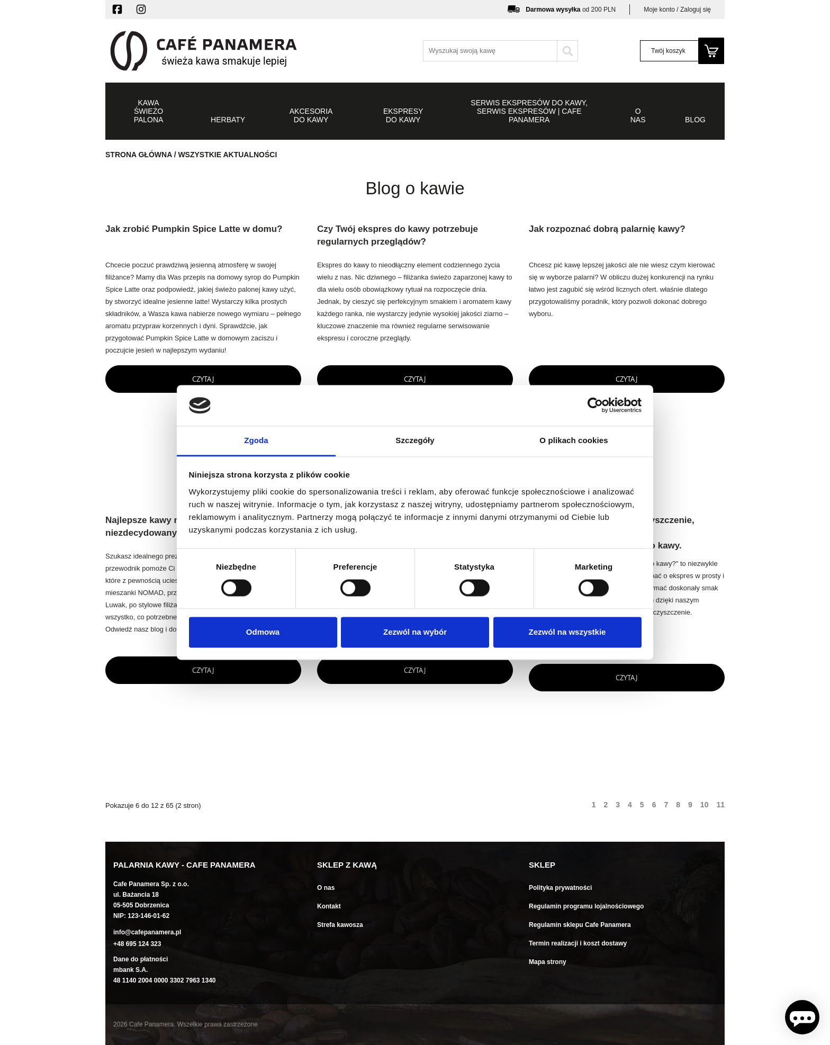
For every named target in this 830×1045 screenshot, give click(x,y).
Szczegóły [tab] (414, 440)
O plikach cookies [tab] (573, 440)
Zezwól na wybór (415, 631)
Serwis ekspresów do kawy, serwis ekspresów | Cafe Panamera (529, 111)
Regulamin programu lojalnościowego (586, 906)
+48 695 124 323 (137, 944)
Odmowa (262, 631)
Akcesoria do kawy (311, 115)
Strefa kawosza (340, 925)
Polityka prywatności (560, 887)
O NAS (638, 115)
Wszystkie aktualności (227, 154)
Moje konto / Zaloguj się (677, 9)
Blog (695, 119)
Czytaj (203, 379)
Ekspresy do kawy (403, 115)
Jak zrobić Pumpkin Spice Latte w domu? (193, 229)
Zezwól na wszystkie (567, 631)
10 (704, 804)
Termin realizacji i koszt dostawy (578, 943)
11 (720, 804)
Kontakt (329, 906)
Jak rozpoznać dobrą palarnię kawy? (607, 229)
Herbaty (228, 119)
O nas (326, 887)
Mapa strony (547, 962)
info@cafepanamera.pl (147, 932)
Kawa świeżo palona (149, 111)
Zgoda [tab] (256, 440)
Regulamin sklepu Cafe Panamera (580, 925)
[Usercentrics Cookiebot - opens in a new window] (595, 405)
